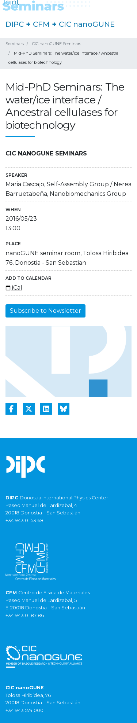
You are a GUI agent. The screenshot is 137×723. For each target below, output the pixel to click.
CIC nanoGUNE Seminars (56, 43)
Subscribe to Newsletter (45, 310)
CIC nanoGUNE (87, 24)
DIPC (14, 24)
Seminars (14, 43)
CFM (41, 24)
